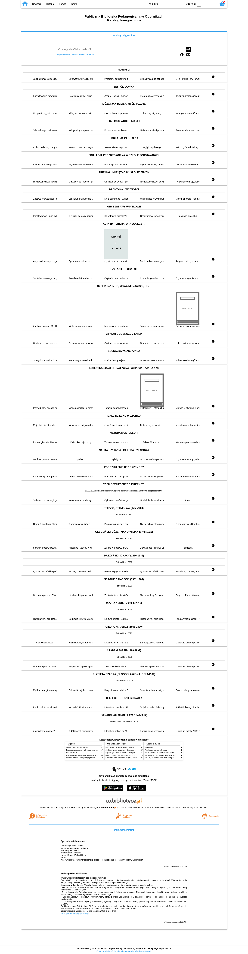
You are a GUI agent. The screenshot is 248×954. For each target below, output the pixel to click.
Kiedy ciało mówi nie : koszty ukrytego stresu (121, 758)
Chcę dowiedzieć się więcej (109, 951)
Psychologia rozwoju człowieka (156, 750)
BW (168, 3)
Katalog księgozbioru (124, 35)
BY (180, 3)
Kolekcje (90, 54)
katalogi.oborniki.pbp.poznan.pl (75, 913)
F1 (204, 3)
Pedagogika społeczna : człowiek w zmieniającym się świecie (87, 750)
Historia (50, 4)
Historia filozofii (71, 752)
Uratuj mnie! (149, 747)
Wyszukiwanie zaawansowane (71, 54)
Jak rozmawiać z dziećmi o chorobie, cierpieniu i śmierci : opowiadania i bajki (132, 755)
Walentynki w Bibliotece (74, 873)
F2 (211, 3)
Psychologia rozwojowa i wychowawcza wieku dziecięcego (87, 755)
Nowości (36, 4)
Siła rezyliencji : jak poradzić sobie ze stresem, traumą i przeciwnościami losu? (172, 752)
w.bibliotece (109, 807)
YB (174, 3)
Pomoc (62, 4)
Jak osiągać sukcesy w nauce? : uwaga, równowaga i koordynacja (168, 758)
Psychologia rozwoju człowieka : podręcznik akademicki (125, 752)
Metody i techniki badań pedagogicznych (80, 758)
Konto (74, 4)
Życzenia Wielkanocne (73, 841)
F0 (198, 3)
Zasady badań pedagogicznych (77, 747)
